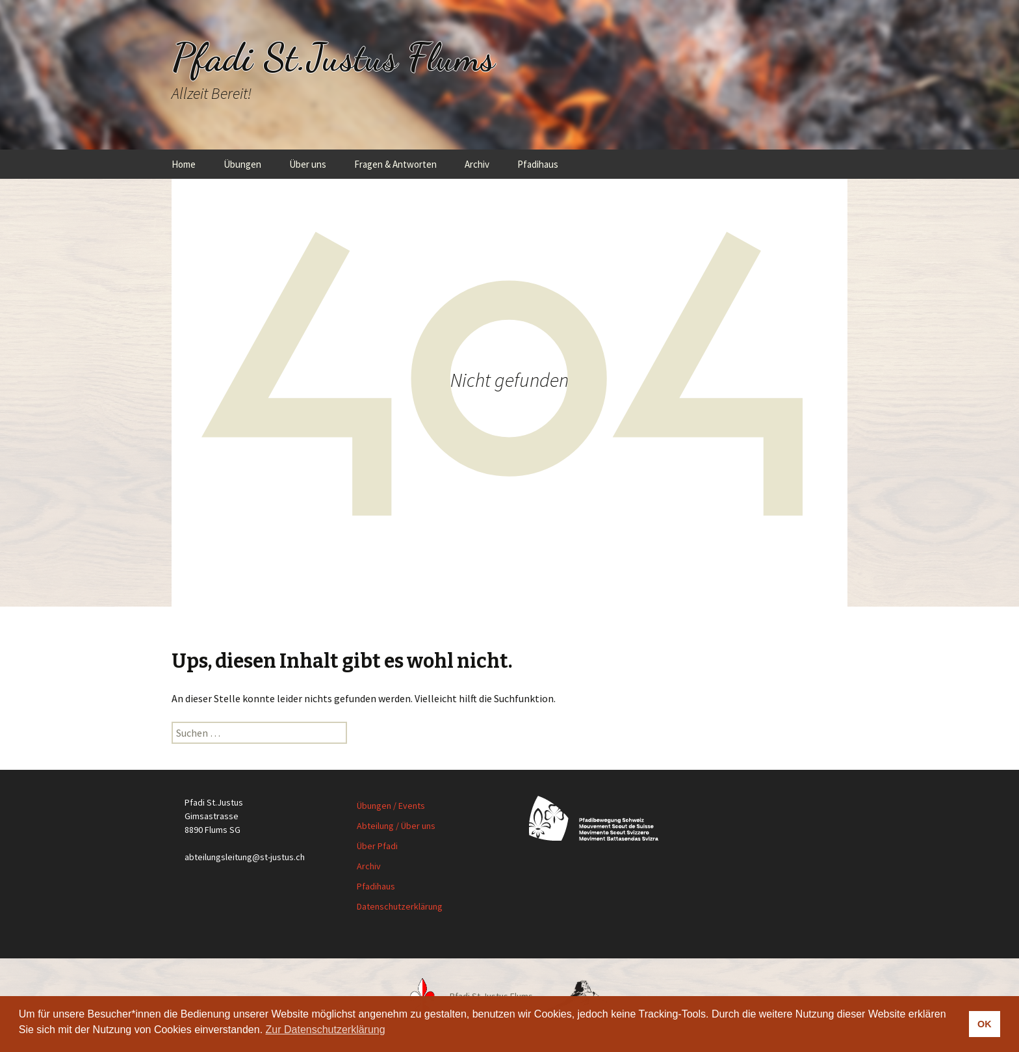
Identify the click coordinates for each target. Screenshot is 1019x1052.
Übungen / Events (391, 805)
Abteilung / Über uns (396, 826)
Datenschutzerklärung (400, 906)
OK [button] (984, 1024)
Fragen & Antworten (395, 164)
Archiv (477, 164)
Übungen (242, 164)
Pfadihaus (537, 164)
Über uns (307, 164)
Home (184, 164)
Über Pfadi (377, 846)
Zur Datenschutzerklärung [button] (325, 1029)
